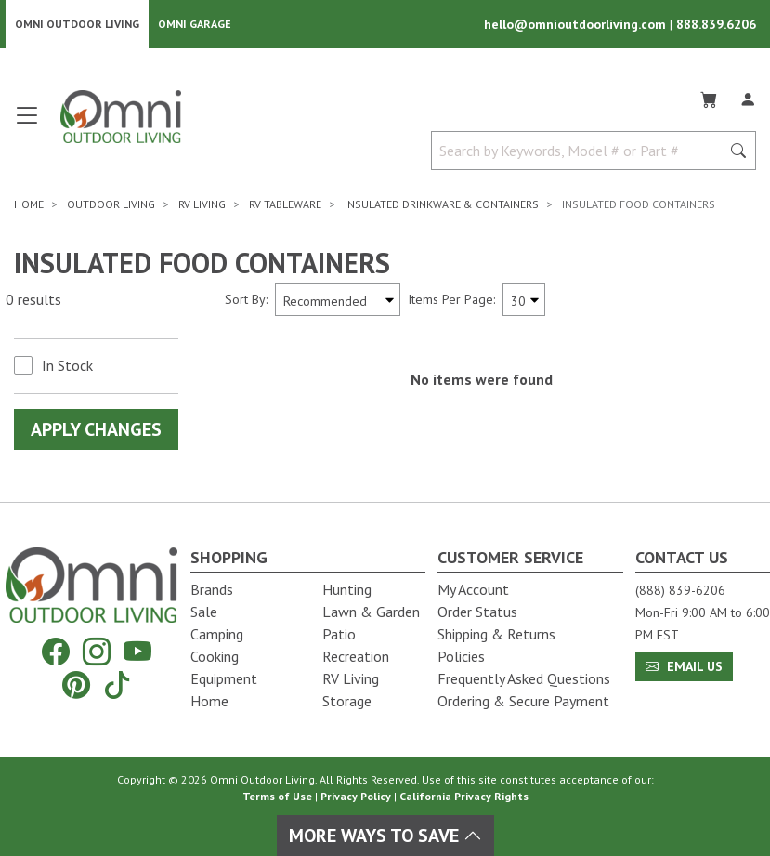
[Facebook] (56, 651)
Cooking (214, 656)
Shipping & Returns (496, 634)
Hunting (347, 589)
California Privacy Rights (464, 796)
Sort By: (246, 299)
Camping (216, 634)
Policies (461, 656)
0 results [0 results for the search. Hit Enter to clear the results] (33, 299)
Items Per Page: (451, 299)
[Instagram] (97, 651)
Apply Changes (96, 429)
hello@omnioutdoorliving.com (577, 24)
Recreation (355, 656)
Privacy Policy (355, 796)
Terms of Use (277, 796)
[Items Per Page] (523, 299)
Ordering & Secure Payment (523, 700)
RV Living (350, 678)
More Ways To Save (385, 835)
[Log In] (747, 96)
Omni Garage (194, 24)
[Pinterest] (76, 684)
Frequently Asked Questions (523, 678)
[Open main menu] (27, 123)
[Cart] (708, 96)
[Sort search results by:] (337, 299)
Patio (339, 634)
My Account (473, 589)
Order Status (477, 611)
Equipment (223, 678)
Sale (203, 611)
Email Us (684, 666)
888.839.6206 (716, 24)
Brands (211, 589)
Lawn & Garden (371, 611)
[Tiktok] (117, 684)
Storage (347, 700)
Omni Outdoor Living (77, 24)
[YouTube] (137, 651)
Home (209, 700)
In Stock (67, 365)
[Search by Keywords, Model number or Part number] (581, 150)
